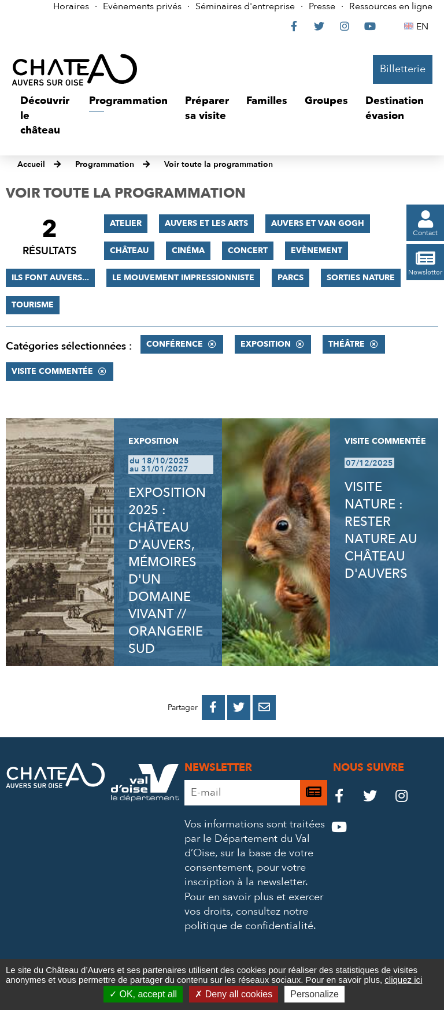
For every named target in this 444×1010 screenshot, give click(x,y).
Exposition (265, 344)
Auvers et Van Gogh (317, 223)
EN (424, 26)
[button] (46, 116)
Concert (248, 250)
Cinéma (188, 250)
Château (129, 250)
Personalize (314, 994)
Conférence (174, 344)
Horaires (71, 6)
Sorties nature (361, 277)
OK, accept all (143, 994)
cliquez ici (403, 980)
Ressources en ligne (390, 6)
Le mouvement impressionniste (183, 277)
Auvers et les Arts (206, 223)
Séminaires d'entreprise (245, 6)
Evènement (316, 250)
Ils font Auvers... (50, 277)
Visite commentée (52, 371)
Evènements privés (142, 6)
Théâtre (346, 344)
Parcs (291, 277)
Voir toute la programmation (218, 164)
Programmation (104, 164)
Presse (322, 6)
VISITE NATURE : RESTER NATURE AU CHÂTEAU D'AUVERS (381, 530)
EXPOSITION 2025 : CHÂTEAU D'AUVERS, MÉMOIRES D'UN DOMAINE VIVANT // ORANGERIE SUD (167, 571)
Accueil (31, 164)
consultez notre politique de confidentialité (248, 918)
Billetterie (403, 69)
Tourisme (33, 304)
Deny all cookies (233, 994)
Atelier (126, 223)
